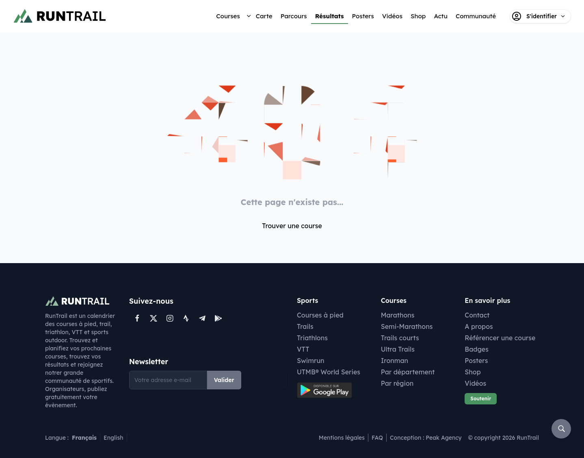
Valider (224, 380)
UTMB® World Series (328, 372)
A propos (479, 326)
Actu (440, 16)
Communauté (476, 16)
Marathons (398, 315)
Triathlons (312, 338)
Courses (228, 16)
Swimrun (310, 360)
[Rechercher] (561, 429)
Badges (477, 349)
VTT (303, 349)
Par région (397, 383)
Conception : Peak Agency (426, 437)
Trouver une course (292, 226)
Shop (418, 16)
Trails (305, 326)
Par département (408, 372)
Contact (477, 315)
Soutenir (480, 398)
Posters (363, 16)
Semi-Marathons (407, 326)
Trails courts (400, 338)
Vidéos (392, 16)
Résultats (329, 16)
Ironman (395, 360)
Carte (264, 16)
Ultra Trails (398, 349)
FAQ (377, 437)
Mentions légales (342, 437)
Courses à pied (320, 315)
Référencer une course (500, 338)
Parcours (294, 16)
